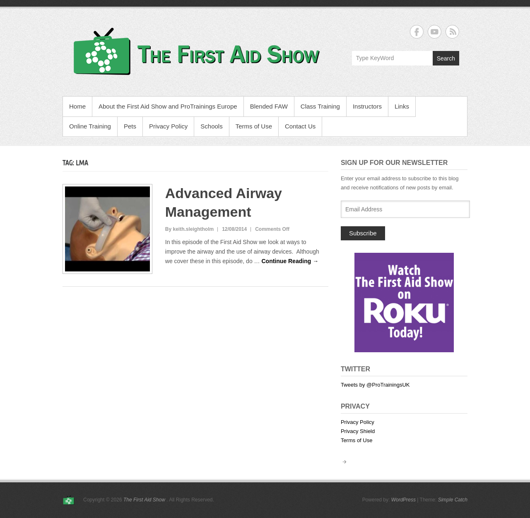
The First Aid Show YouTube (434, 32)
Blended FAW (269, 106)
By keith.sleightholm (189, 229)
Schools (211, 126)
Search (446, 58)
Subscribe (363, 233)
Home (77, 106)
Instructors (367, 106)
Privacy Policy (168, 126)
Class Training (320, 106)
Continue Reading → (289, 261)
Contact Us (300, 126)
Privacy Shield (358, 431)
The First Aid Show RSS (452, 32)
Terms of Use (254, 126)
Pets (130, 126)
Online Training (90, 126)
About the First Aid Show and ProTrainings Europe (168, 106)
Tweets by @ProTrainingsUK (375, 385)
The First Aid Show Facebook (417, 32)
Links (402, 106)
